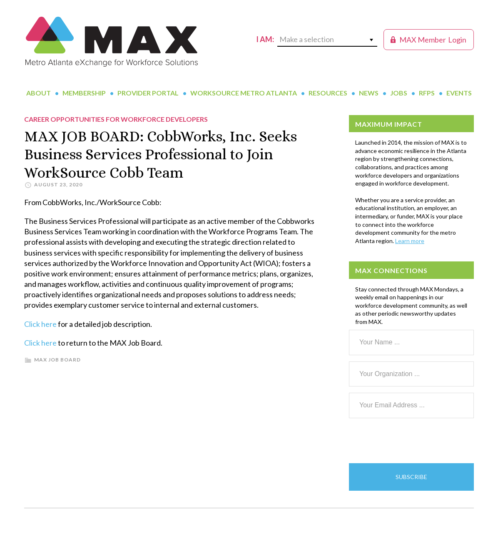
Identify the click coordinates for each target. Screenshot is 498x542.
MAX (111, 42)
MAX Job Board (57, 359)
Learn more (409, 240)
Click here (40, 324)
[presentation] (412, 440)
